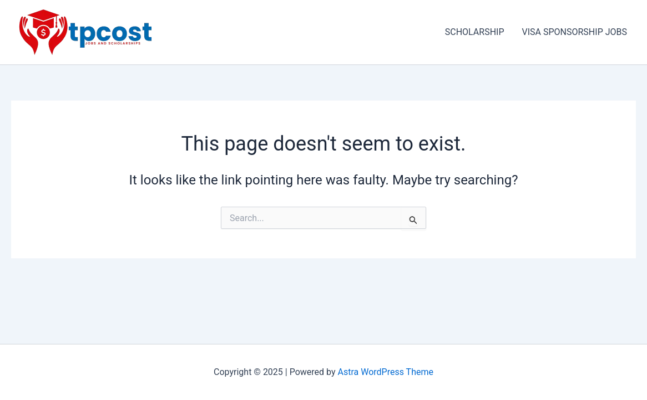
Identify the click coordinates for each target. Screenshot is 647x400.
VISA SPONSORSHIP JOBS (574, 32)
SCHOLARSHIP (474, 32)
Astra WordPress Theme (385, 372)
